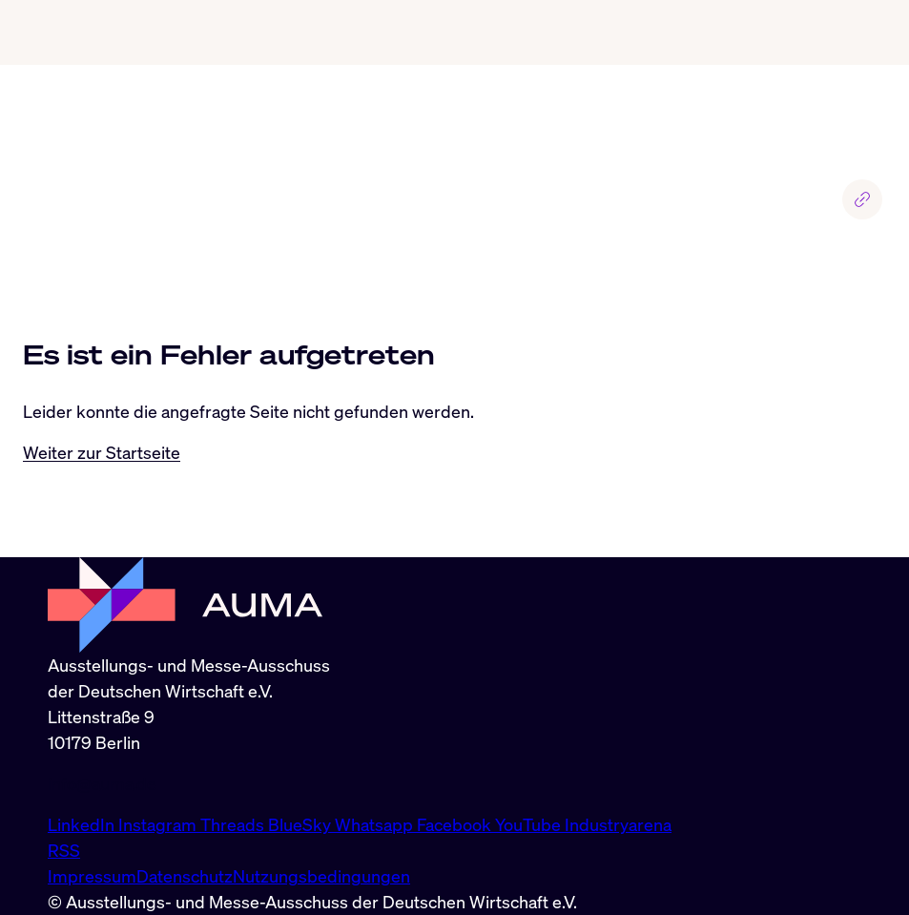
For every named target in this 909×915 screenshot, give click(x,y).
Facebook (456, 824)
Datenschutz (184, 875)
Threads (234, 824)
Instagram (159, 824)
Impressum (92, 875)
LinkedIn (83, 824)
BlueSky (301, 824)
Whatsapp (376, 824)
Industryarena (618, 824)
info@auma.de (102, 783)
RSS (64, 850)
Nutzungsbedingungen (321, 875)
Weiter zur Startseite (101, 452)
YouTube (530, 824)
